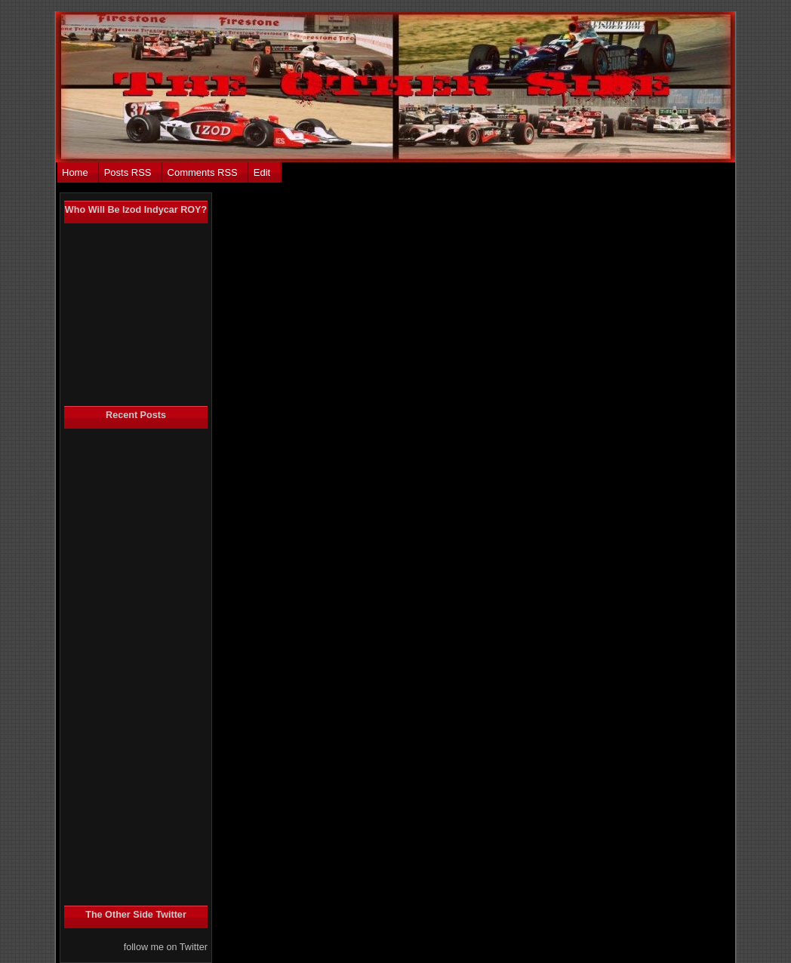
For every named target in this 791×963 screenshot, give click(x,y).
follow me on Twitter (166, 947)
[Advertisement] (124, 667)
